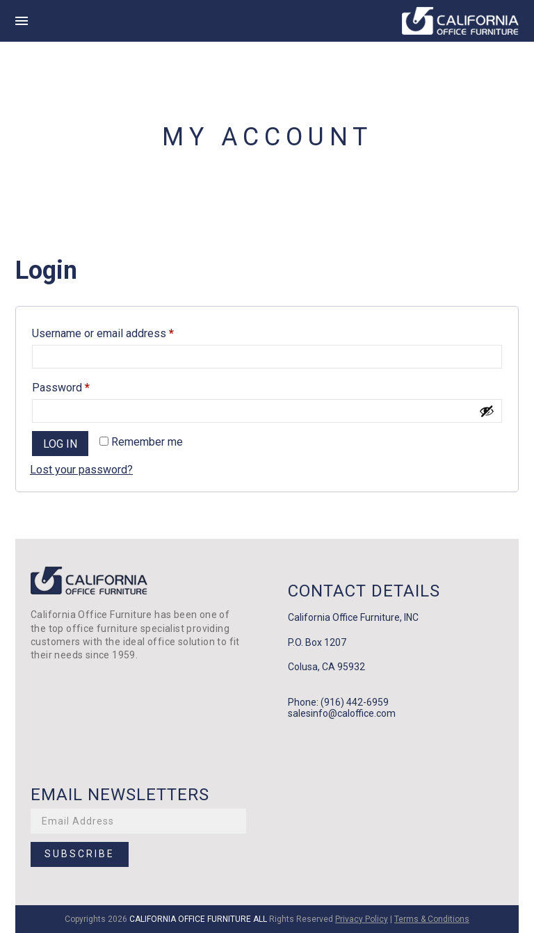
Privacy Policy (361, 919)
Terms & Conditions (431, 919)
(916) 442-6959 (355, 702)
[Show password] (486, 411)
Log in (60, 444)
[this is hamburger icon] (21, 21)
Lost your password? (81, 469)
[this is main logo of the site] (460, 21)
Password (82, 385)
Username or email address (124, 331)
